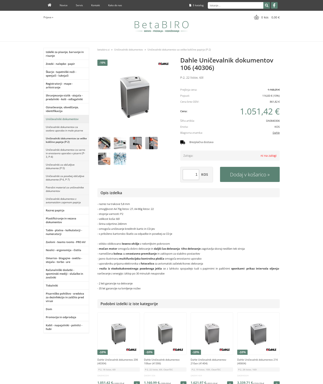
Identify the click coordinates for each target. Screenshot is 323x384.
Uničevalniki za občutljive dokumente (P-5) (60, 166)
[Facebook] (274, 5)
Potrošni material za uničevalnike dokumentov (65, 189)
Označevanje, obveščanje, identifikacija (62, 109)
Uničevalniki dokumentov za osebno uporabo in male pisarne (64, 128)
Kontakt (95, 5)
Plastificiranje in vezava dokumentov (61, 220)
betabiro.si (103, 49)
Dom (49, 309)
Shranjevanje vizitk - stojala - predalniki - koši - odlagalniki (64, 97)
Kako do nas (115, 5)
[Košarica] (266, 17)
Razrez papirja (55, 210)
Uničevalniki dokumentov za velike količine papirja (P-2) (66, 140)
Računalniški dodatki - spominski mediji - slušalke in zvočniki (64, 273)
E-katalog (196, 5)
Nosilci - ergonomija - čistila (63, 250)
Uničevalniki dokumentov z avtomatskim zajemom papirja (63, 200)
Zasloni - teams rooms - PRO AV (66, 242)
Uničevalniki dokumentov (62, 119)
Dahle (276, 133)
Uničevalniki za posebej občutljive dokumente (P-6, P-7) (65, 177)
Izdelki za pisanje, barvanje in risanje (65, 54)
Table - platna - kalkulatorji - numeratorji (64, 232)
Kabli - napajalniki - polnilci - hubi (64, 327)
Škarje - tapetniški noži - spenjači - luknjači (61, 73)
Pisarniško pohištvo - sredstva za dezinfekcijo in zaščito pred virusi (65, 297)
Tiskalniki (52, 285)
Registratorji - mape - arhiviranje (59, 85)
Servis (79, 5)
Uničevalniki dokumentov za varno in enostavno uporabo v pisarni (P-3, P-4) (65, 153)
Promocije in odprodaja (61, 317)
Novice (64, 5)
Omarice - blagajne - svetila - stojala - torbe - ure (64, 260)
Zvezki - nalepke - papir (60, 64)
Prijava (48, 17)
